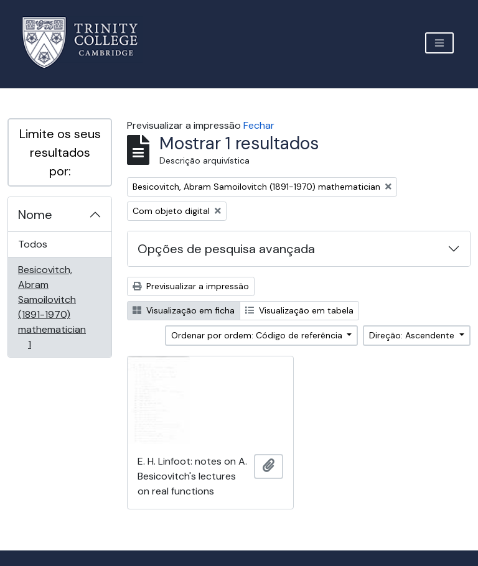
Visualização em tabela (299, 310)
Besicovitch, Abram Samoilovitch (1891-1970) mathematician (51, 307)
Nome (35, 214)
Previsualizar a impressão (191, 286)
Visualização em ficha (184, 310)
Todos (32, 244)
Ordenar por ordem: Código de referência (258, 335)
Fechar (258, 125)
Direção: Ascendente (413, 335)
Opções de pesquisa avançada (226, 249)
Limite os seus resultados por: (60, 152)
